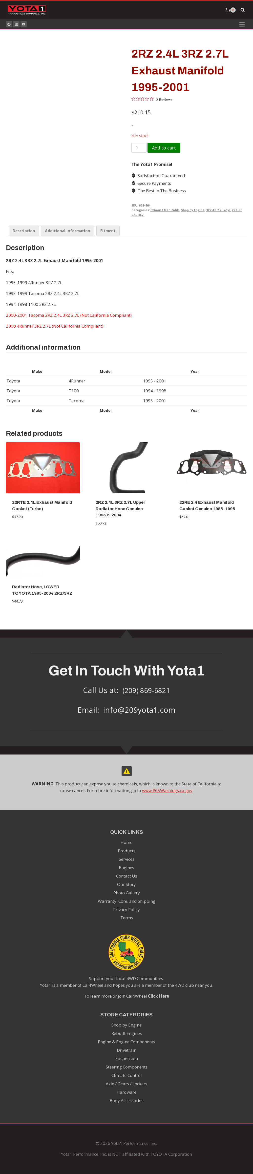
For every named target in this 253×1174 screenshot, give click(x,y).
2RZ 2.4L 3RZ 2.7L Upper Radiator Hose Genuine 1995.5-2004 (120, 508)
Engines (126, 867)
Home (126, 842)
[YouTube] (24, 24)
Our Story (126, 884)
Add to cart (164, 148)
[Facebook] (9, 24)
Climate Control (126, 1075)
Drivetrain (126, 1050)
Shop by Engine (193, 210)
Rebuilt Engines (126, 1033)
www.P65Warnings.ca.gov (167, 790)
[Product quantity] (139, 148)
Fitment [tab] (108, 230)
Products (126, 851)
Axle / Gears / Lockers (126, 1084)
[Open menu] (242, 24)
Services (126, 859)
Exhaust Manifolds (165, 210)
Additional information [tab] (67, 230)
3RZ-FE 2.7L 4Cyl (218, 210)
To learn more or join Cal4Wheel (126, 996)
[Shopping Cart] (230, 10)
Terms (126, 918)
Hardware (126, 1092)
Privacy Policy (126, 909)
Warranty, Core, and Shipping (126, 901)
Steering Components (127, 1067)
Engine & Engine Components (126, 1042)
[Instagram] (16, 24)
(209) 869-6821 (146, 690)
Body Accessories (126, 1100)
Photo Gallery (126, 893)
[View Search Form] (242, 10)
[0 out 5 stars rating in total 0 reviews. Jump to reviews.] (151, 99)
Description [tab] (24, 230)
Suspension (126, 1058)
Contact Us (126, 876)
